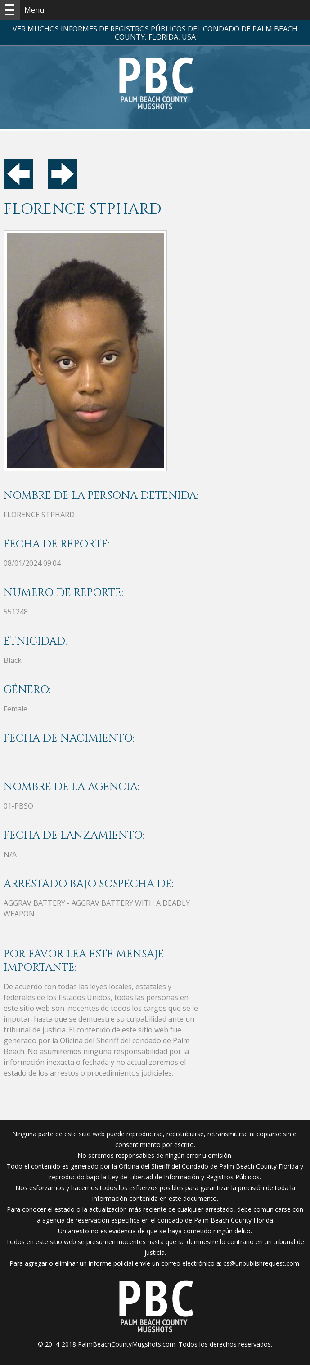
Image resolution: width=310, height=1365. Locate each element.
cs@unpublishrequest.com (261, 1263)
